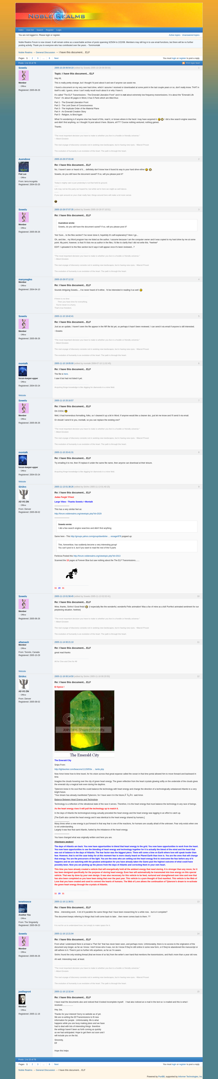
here (66, 374)
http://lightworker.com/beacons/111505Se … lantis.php (79, 769)
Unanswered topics (190, 35)
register (182, 58)
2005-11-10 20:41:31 (63, 452)
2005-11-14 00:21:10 (63, 642)
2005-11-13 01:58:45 (63, 596)
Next (56, 58)
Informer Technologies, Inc (190, 1076)
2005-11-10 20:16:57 (63, 400)
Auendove (24, 159)
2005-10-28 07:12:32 (63, 279)
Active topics (174, 35)
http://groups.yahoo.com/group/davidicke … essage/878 (96, 536)
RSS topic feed (193, 63)
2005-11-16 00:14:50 (63, 676)
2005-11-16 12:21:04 (63, 933)
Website (22, 395)
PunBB (161, 1076)
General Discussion (45, 52)
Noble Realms (25, 52)
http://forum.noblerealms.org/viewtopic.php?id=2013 (96, 556)
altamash (24, 642)
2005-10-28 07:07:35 (63, 209)
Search (40, 30)
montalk (23, 363)
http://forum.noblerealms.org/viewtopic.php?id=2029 (78, 513)
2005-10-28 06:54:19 (63, 68)
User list (30, 30)
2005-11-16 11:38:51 (63, 901)
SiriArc (22, 486)
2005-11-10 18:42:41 (63, 316)
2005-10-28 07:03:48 (63, 159)
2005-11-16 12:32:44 (63, 991)
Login (58, 30)
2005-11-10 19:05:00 (63, 363)
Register (49, 30)
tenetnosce (25, 901)
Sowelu (23, 67)
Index (20, 30)
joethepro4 (25, 991)
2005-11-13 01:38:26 (63, 487)
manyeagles (25, 279)
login (174, 58)
